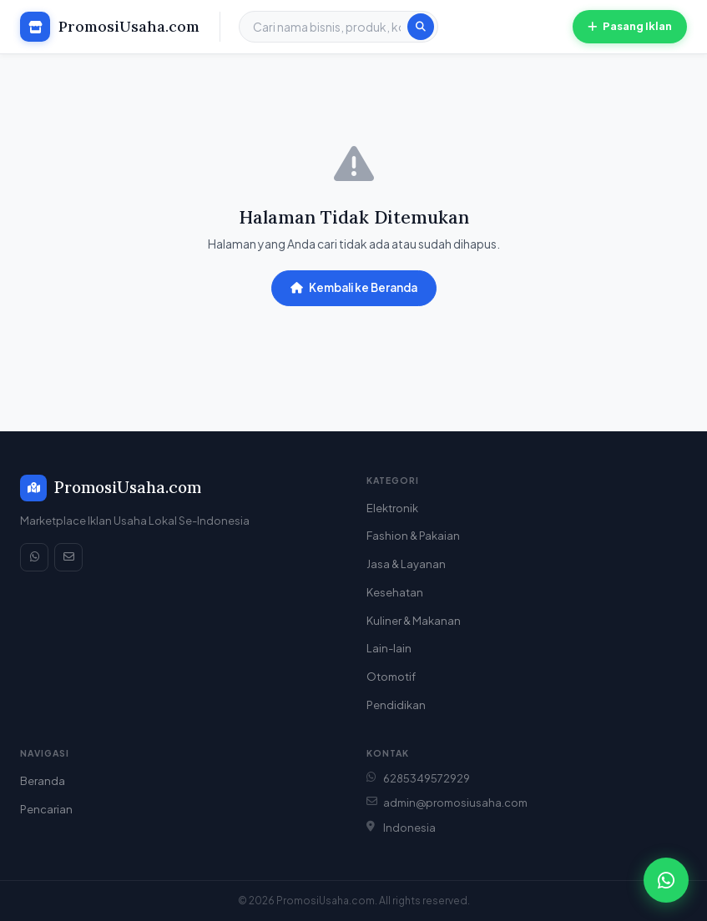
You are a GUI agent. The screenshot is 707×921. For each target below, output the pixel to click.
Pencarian (46, 809)
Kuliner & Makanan (413, 620)
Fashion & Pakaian (413, 535)
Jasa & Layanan (406, 564)
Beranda (42, 781)
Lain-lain (389, 648)
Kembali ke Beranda (353, 287)
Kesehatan (394, 592)
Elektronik (392, 508)
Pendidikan (396, 705)
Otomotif (391, 676)
